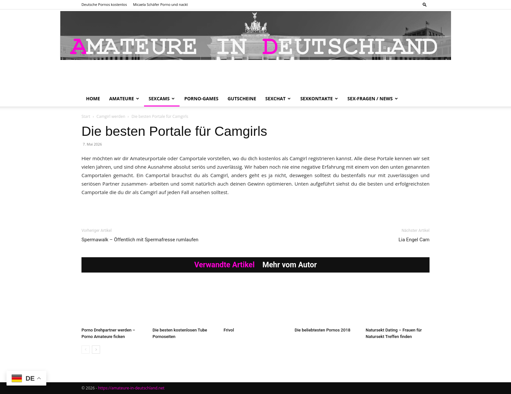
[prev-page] (85, 349)
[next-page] (96, 349)
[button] (425, 4)
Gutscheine (241, 98)
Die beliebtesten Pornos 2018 (322, 330)
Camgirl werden (110, 116)
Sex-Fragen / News (372, 98)
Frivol (229, 330)
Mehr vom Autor (289, 265)
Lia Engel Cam (414, 240)
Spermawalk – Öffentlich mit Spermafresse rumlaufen (139, 240)
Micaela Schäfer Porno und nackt (160, 4)
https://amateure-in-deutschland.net (131, 388)
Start (85, 116)
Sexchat (278, 98)
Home (93, 98)
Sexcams (162, 98)
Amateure (124, 98)
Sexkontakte (319, 98)
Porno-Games (201, 98)
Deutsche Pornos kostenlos (104, 4)
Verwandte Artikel (224, 265)
